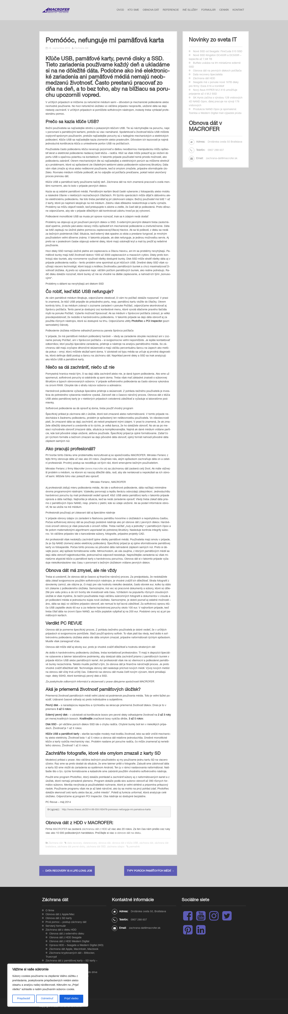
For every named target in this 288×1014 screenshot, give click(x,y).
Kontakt (238, 10)
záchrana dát (146, 843)
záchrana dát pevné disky (71, 847)
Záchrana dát (81, 48)
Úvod (120, 10)
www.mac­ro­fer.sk (96, 469)
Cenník (224, 10)
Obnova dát (151, 10)
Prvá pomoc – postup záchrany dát (66, 922)
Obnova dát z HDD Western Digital (69, 941)
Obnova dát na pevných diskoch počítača (217, 71)
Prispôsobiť (23, 998)
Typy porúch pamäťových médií (150, 871)
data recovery (74, 843)
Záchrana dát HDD (204, 78)
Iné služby (190, 10)
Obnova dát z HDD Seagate (65, 937)
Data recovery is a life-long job (67, 871)
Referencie (171, 10)
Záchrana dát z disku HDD (61, 930)
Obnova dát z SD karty (59, 918)
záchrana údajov (116, 847)
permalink (134, 847)
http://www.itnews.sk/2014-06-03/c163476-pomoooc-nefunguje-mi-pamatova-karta (106, 810)
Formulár (208, 10)
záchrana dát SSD (96, 847)
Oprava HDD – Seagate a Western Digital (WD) (76, 945)
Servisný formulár (56, 926)
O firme (50, 910)
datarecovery (90, 843)
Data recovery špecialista (208, 74)
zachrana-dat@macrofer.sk (221, 158)
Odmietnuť (47, 998)
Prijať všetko (71, 998)
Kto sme (133, 10)
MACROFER (60, 829)
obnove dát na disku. (129, 833)
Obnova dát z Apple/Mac (60, 914)
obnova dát (104, 843)
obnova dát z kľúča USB (125, 843)
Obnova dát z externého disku (66, 934)
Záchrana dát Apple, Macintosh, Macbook (73, 949)
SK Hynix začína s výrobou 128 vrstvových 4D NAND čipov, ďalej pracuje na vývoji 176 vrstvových (215, 102)
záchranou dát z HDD (94, 829)
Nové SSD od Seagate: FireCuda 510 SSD (217, 51)
